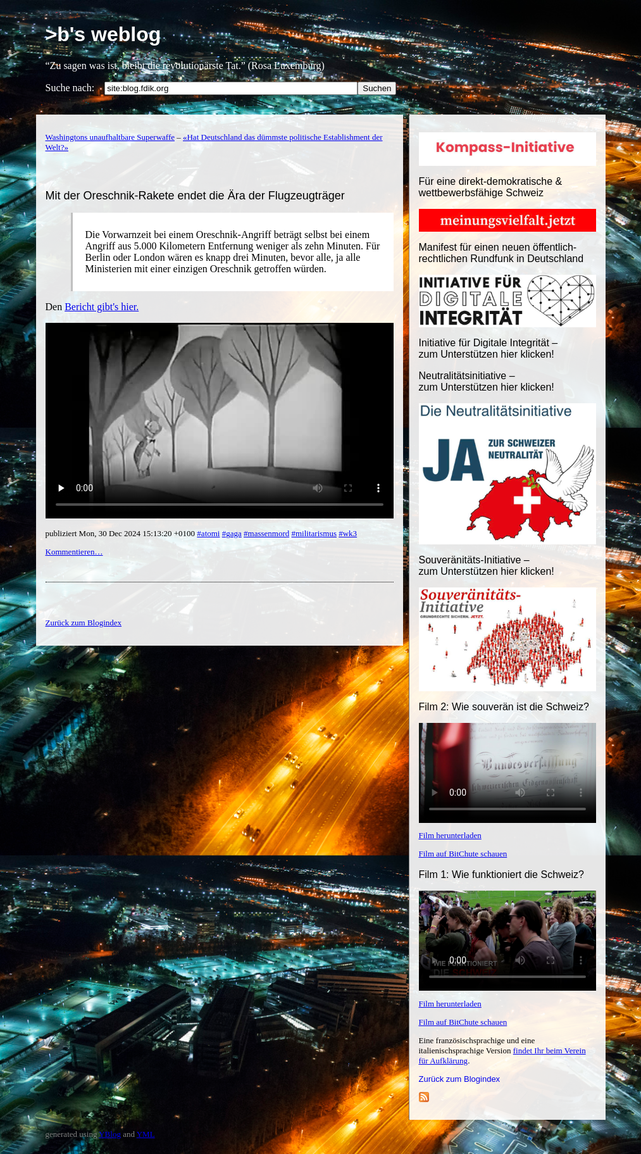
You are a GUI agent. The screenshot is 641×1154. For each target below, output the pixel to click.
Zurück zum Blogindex (460, 1079)
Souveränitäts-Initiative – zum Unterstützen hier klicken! (486, 566)
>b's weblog (103, 34)
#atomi (208, 533)
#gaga (232, 533)
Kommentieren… (74, 551)
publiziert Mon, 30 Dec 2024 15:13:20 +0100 (121, 533)
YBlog (110, 1134)
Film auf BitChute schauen (463, 853)
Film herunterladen (450, 835)
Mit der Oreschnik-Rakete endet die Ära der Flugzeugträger (195, 195)
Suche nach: (70, 87)
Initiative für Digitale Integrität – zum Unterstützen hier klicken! (488, 348)
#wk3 (348, 533)
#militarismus (314, 533)
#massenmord (266, 533)
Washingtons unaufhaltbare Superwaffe (110, 137)
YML (146, 1134)
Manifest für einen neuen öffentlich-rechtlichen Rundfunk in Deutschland (501, 253)
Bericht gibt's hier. (102, 306)
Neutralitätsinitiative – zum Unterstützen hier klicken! (486, 381)
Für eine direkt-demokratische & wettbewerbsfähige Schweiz (491, 187)
